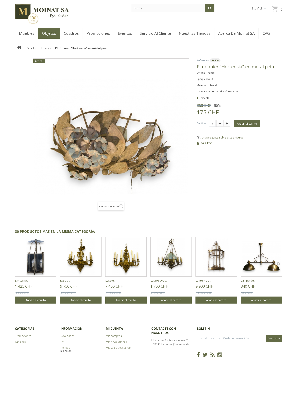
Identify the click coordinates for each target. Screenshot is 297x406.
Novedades (67, 336)
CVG (63, 342)
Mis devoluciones (116, 342)
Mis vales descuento (118, 347)
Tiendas (65, 347)
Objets (19, 353)
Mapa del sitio (69, 359)
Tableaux (20, 342)
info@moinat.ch (160, 356)
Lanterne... (21, 280)
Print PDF (206, 143)
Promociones (23, 336)
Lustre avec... (158, 280)
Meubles (20, 347)
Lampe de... (248, 280)
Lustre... (65, 280)
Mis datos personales (119, 359)
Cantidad (202, 123)
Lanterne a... (203, 280)
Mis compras (114, 336)
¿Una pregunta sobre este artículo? (221, 137)
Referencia (203, 60)
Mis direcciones (115, 353)
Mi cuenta (114, 329)
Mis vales (111, 365)
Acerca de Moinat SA (73, 353)
